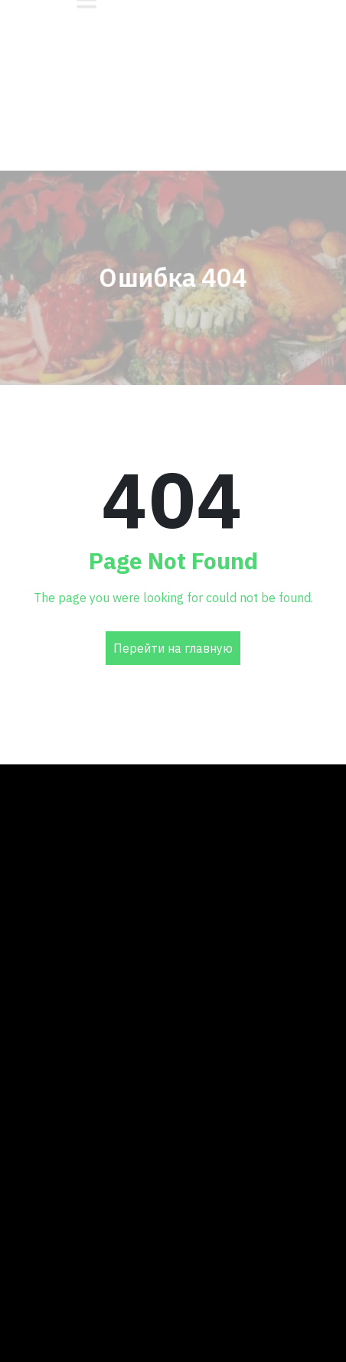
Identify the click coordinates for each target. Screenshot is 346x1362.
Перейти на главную (173, 648)
